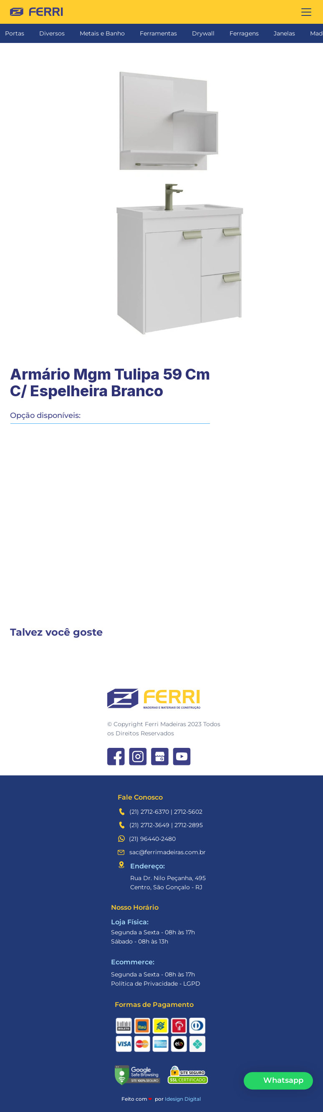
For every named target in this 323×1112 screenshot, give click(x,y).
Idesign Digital (183, 1099)
